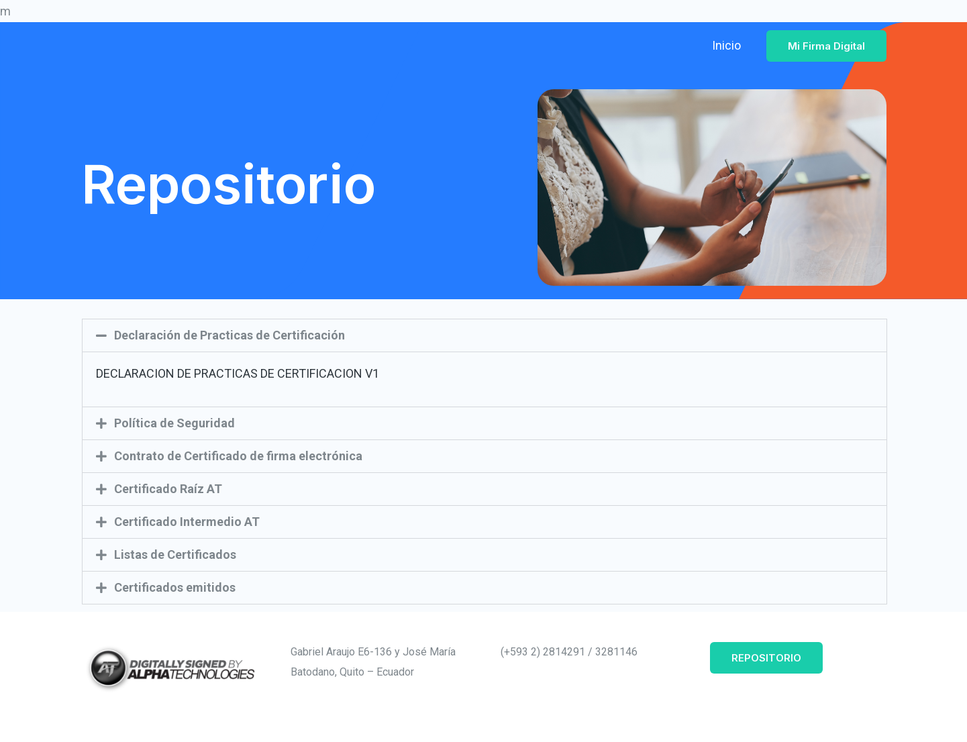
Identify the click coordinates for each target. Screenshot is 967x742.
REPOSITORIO (766, 657)
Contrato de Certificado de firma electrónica (238, 456)
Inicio (726, 45)
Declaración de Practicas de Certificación (229, 335)
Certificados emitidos (175, 587)
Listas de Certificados (175, 554)
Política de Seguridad (174, 423)
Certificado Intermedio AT (187, 522)
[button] (484, 335)
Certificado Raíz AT (168, 489)
